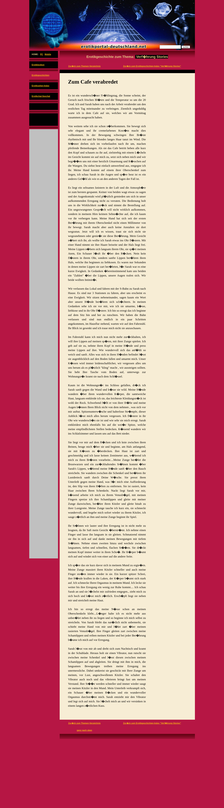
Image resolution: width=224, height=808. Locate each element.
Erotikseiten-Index (40, 86)
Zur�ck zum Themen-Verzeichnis (84, 66)
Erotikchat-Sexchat (41, 96)
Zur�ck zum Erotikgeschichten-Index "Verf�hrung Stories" (152, 66)
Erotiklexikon (38, 65)
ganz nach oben (84, 730)
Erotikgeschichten (40, 75)
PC (41, 54)
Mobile (48, 54)
